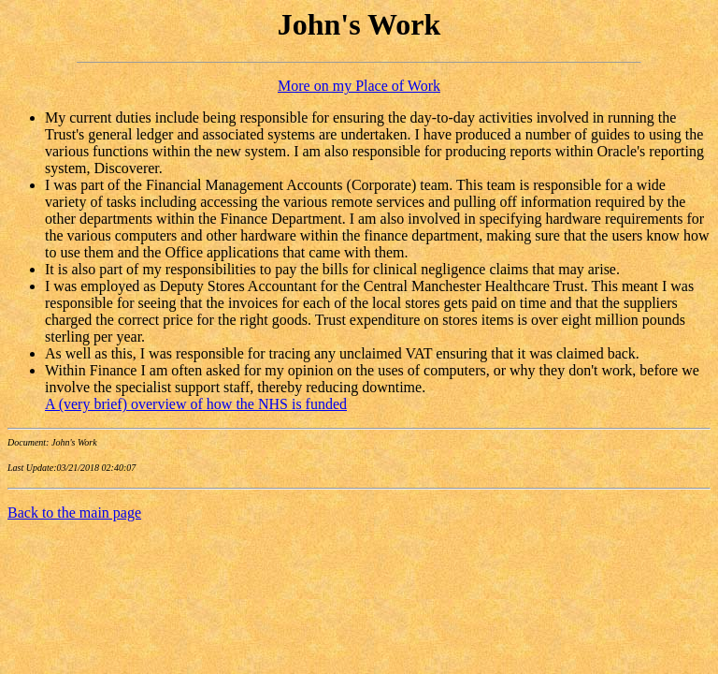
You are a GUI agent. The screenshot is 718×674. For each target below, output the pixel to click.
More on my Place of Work (359, 86)
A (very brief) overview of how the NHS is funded (196, 404)
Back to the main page (74, 512)
